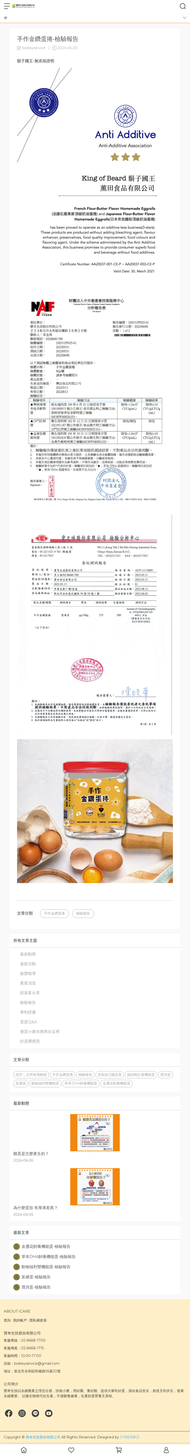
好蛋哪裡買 (30, 1041)
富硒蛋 (21, 1083)
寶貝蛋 (165, 1074)
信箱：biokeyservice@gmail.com (32, 1363)
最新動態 (28, 954)
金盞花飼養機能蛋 (116, 1083)
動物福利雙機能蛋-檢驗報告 (42, 1267)
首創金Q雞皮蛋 (110, 1074)
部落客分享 (30, 993)
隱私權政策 (38, 1320)
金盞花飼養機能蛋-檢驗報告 (42, 1246)
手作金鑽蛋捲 (54, 913)
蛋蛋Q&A (28, 1022)
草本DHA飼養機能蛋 (81, 1083)
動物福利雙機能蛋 (45, 1083)
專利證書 (28, 1012)
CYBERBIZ (129, 1437)
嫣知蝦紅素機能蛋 (141, 1074)
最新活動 (28, 963)
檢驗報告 (83, 913)
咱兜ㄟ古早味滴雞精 (31, 1074)
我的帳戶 (20, 1320)
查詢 (7, 1320)
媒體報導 (28, 973)
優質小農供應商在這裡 (40, 1031)
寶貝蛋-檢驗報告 (32, 1287)
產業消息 (28, 983)
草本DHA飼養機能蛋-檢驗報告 (44, 1257)
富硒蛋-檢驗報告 (32, 1277)
